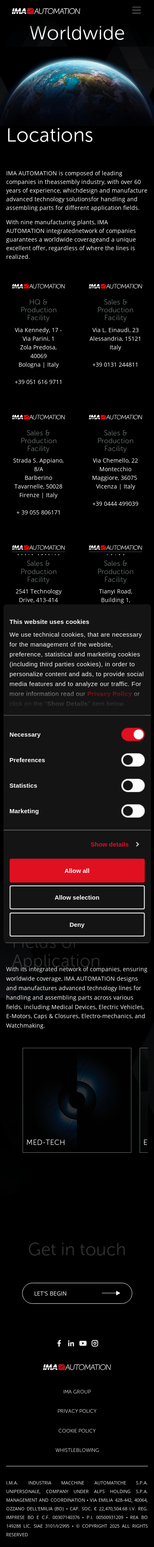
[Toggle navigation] (136, 10)
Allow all (77, 870)
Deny (77, 924)
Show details (110, 844)
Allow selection (77, 897)
